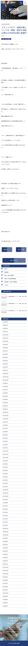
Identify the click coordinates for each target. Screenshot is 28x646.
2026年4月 (5, 322)
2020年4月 (5, 554)
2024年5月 (5, 396)
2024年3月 (5, 402)
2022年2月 (5, 483)
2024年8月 (5, 386)
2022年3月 (5, 480)
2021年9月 (5, 499)
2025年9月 (5, 344)
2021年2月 (5, 522)
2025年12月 (5, 335)
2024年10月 (5, 380)
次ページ (21, 249)
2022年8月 (5, 464)
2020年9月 (5, 538)
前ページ (7, 249)
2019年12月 (5, 567)
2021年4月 (5, 515)
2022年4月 (5, 477)
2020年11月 (5, 531)
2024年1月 (5, 409)
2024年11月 (5, 377)
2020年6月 (5, 548)
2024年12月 (5, 373)
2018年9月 (5, 596)
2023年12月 (5, 412)
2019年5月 (5, 590)
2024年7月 (5, 389)
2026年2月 (5, 328)
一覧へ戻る (14, 260)
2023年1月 (5, 448)
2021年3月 (5, 519)
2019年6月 (5, 586)
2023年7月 (5, 428)
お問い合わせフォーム (14, 627)
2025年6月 (5, 354)
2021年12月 (5, 490)
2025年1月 (5, 370)
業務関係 (6, 272)
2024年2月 (5, 406)
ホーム (3, 17)
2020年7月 (5, 544)
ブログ (7, 17)
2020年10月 (5, 535)
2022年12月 (5, 451)
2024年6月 (5, 393)
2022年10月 (5, 457)
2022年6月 (5, 470)
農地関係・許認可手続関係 (10, 282)
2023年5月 (5, 435)
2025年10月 (5, 341)
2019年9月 (5, 577)
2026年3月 (5, 325)
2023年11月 (5, 415)
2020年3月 (5, 557)
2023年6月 (5, 431)
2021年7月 (5, 506)
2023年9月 (5, 422)
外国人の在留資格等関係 (10, 278)
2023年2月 (5, 444)
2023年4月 (5, 438)
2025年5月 (5, 357)
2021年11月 (5, 493)
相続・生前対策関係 (9, 275)
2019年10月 (5, 573)
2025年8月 (5, 347)
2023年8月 (5, 425)
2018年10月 (5, 593)
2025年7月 (5, 351)
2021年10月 (5, 496)
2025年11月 (5, 338)
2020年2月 (5, 561)
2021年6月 (5, 509)
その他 (6, 285)
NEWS (5, 269)
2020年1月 (5, 564)
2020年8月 (5, 541)
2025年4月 (5, 360)
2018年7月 (5, 603)
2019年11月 (5, 570)
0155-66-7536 (14, 635)
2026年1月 (5, 331)
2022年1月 (5, 486)
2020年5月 (5, 551)
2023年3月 (5, 441)
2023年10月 (5, 419)
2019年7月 (5, 583)
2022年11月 (5, 454)
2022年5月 (5, 473)
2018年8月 (5, 599)
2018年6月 (5, 606)
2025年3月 (5, 364)
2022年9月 (5, 460)
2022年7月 (5, 467)
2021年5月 (5, 512)
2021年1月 (5, 525)
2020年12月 (5, 528)
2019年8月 (5, 580)
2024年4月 (5, 399)
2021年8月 (5, 502)
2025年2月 (5, 367)
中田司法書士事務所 (8, 3)
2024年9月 (5, 383)
